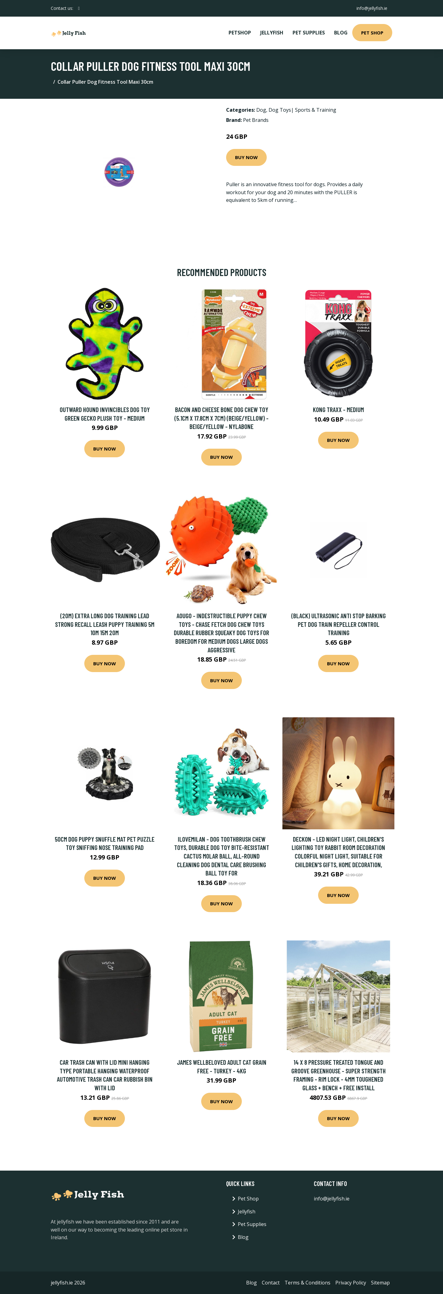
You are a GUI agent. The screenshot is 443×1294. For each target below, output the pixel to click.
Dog (261, 109)
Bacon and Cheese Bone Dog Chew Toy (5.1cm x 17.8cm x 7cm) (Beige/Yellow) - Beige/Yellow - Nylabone (221, 418)
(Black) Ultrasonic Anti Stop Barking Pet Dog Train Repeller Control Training (338, 624)
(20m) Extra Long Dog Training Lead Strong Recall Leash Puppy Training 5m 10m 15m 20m (104, 624)
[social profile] (79, 8)
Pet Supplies (309, 32)
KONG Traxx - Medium (338, 409)
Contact (271, 1282)
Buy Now (246, 157)
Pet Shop (372, 33)
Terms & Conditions (307, 1282)
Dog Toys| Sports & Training (302, 109)
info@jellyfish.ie (372, 8)
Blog (341, 32)
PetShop (240, 32)
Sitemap (380, 1282)
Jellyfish (271, 32)
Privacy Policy (350, 1282)
